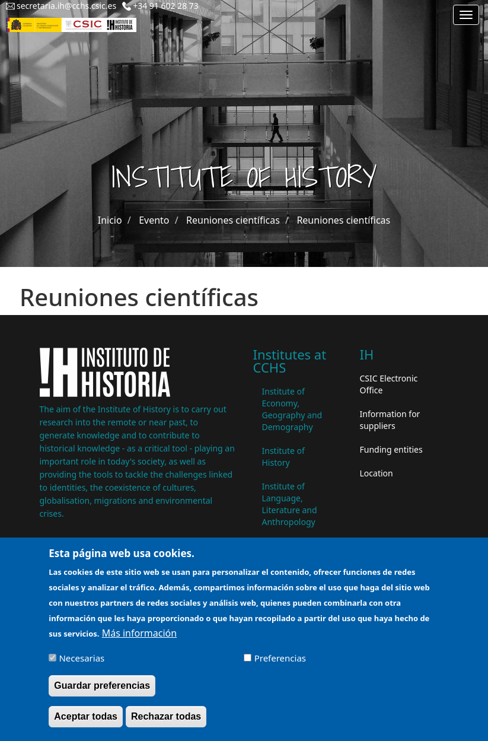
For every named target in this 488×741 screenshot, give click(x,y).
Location (376, 473)
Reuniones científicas (233, 220)
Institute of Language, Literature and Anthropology (289, 504)
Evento (154, 220)
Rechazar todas (166, 716)
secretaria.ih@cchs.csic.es (66, 5)
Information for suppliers (390, 419)
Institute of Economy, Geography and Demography (292, 409)
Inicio (110, 220)
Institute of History (283, 456)
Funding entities (391, 449)
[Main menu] (466, 15)
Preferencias (280, 658)
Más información (139, 633)
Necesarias (81, 658)
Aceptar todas (85, 716)
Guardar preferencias (102, 685)
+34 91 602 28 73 (166, 5)
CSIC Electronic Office (389, 384)
